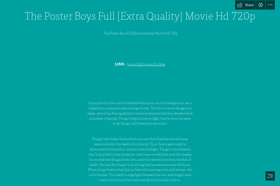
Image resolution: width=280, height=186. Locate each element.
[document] (140, 93)
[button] (245, 5)
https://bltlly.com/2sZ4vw (146, 64)
